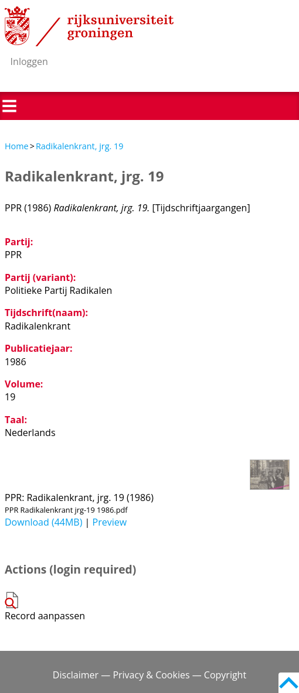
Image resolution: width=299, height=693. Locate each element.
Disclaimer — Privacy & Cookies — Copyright (149, 674)
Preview (110, 522)
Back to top (288, 683)
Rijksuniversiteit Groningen (89, 26)
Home (17, 146)
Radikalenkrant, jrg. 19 (80, 146)
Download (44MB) (43, 522)
